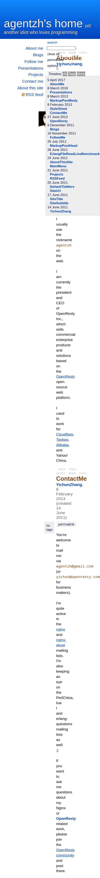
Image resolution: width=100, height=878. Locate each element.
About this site (30, 88)
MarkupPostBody (64, 100)
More (81, 74)
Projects (35, 74)
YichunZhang (60, 211)
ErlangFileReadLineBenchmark (75, 154)
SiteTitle (56, 199)
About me (34, 48)
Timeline (55, 74)
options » (54, 66)
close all (53, 54)
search (52, 42)
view (72, 473)
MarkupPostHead (63, 146)
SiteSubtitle (59, 203)
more (83, 473)
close (61, 469)
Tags (71, 74)
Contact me (32, 81)
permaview (55, 60)
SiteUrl (55, 191)
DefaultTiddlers (62, 187)
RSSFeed (57, 178)
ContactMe (58, 113)
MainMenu (58, 166)
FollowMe (57, 137)
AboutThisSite (61, 162)
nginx (60, 630)
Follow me (34, 61)
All (65, 74)
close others (66, 471)
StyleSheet (58, 109)
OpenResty (59, 121)
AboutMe (57, 84)
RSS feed (34, 94)
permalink (66, 524)
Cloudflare (64, 434)
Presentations (30, 68)
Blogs (38, 55)
